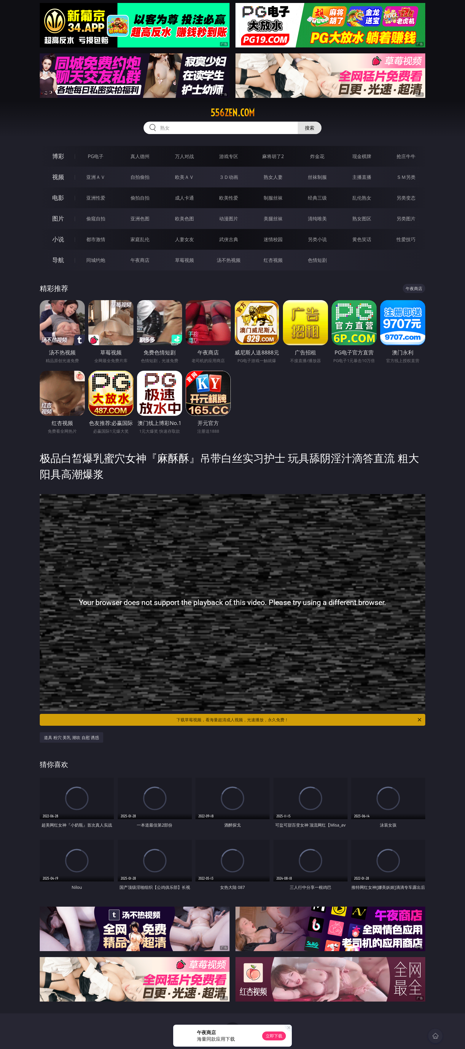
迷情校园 (273, 239)
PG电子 (95, 156)
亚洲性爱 (95, 198)
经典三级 (317, 198)
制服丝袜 (273, 198)
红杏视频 (273, 260)
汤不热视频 (229, 260)
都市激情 (95, 239)
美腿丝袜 (273, 218)
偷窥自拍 (95, 218)
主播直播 (361, 177)
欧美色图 (184, 218)
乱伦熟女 (361, 198)
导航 (58, 260)
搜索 (309, 128)
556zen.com (233, 113)
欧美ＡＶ (184, 177)
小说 (58, 239)
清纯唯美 (317, 218)
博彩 (58, 156)
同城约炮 (95, 260)
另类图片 (405, 218)
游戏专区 (228, 156)
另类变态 (405, 198)
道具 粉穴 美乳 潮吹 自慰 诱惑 (71, 737)
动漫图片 (228, 218)
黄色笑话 (361, 239)
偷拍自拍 (139, 198)
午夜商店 (139, 260)
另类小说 (317, 239)
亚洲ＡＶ (95, 177)
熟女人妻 (273, 177)
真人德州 (139, 156)
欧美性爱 (228, 198)
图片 (58, 218)
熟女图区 (361, 218)
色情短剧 (317, 260)
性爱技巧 (405, 239)
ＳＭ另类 (405, 177)
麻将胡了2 (273, 156)
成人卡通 (184, 198)
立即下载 (274, 1036)
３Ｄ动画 (228, 177)
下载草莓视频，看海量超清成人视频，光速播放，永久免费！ (299, 719)
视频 (58, 177)
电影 (58, 198)
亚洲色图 (139, 218)
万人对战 (184, 156)
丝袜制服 (317, 177)
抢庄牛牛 (405, 156)
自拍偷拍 (139, 177)
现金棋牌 (361, 156)
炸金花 (317, 156)
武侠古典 (228, 239)
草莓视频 (184, 260)
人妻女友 (184, 239)
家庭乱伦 (139, 239)
